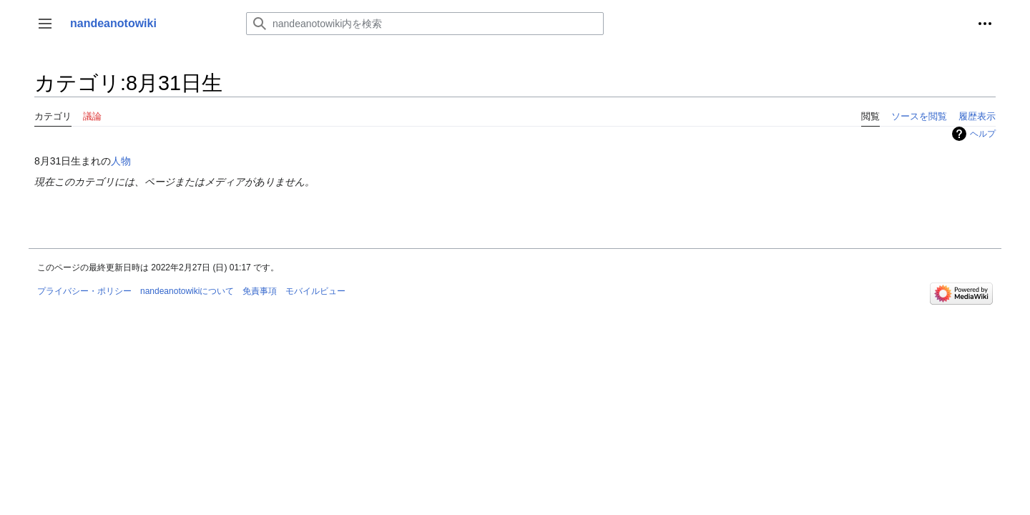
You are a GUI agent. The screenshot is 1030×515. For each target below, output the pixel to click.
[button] (45, 23)
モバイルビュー (315, 291)
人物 (121, 161)
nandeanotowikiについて (187, 291)
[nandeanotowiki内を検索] (425, 23)
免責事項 (259, 291)
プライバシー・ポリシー (84, 291)
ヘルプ (983, 134)
